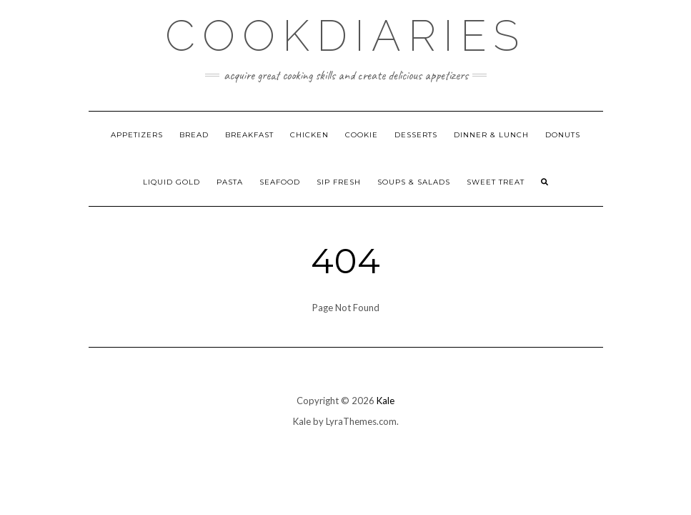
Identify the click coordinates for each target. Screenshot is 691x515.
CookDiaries (345, 36)
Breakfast (249, 134)
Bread (194, 134)
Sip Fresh (339, 182)
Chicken (309, 134)
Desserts (415, 134)
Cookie (361, 134)
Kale (385, 400)
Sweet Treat (496, 182)
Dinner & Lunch (491, 134)
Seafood (279, 182)
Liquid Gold (171, 182)
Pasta (230, 182)
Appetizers (137, 134)
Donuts (562, 134)
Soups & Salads (413, 182)
